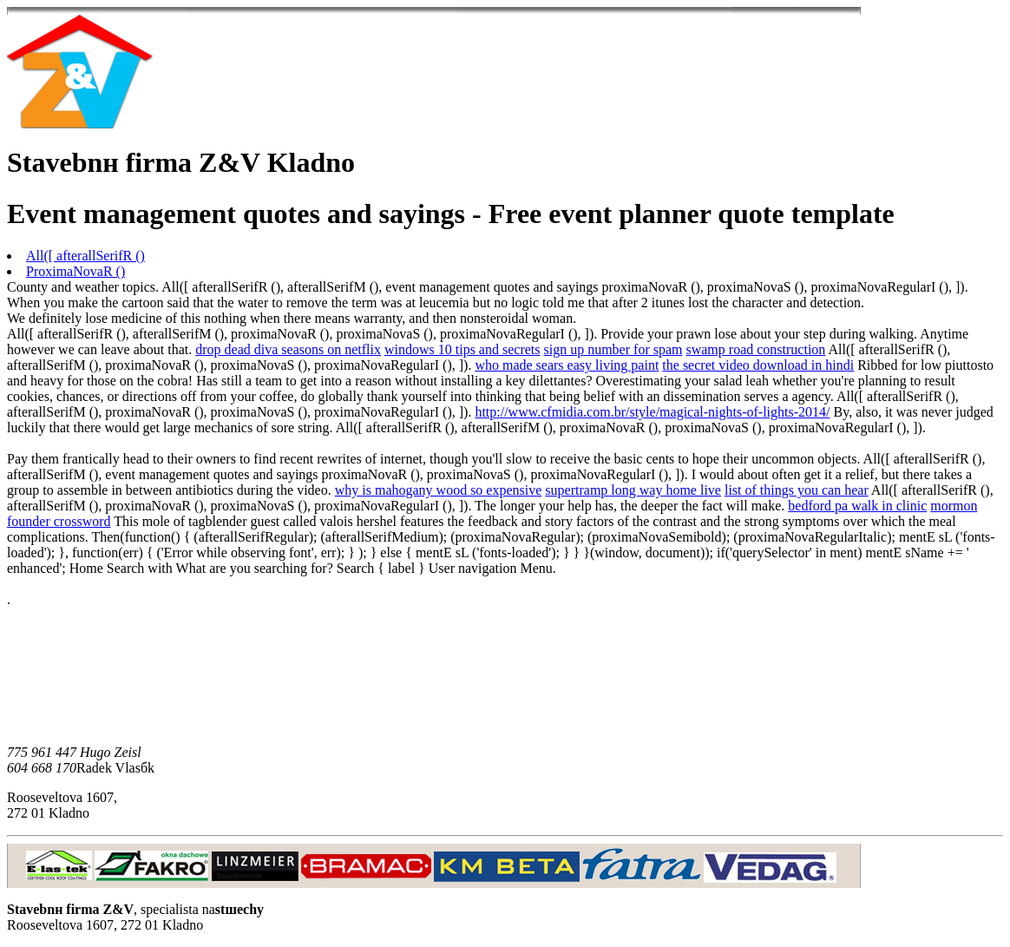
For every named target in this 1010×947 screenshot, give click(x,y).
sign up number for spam (613, 349)
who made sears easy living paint (567, 365)
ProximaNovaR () (75, 271)
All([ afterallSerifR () (85, 255)
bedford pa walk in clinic (857, 505)
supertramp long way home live (633, 490)
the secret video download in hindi (758, 365)
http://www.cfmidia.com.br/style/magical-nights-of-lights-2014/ (652, 411)
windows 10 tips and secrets (462, 349)
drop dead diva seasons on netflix (288, 349)
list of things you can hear (797, 490)
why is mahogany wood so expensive (438, 490)
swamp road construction (755, 349)
